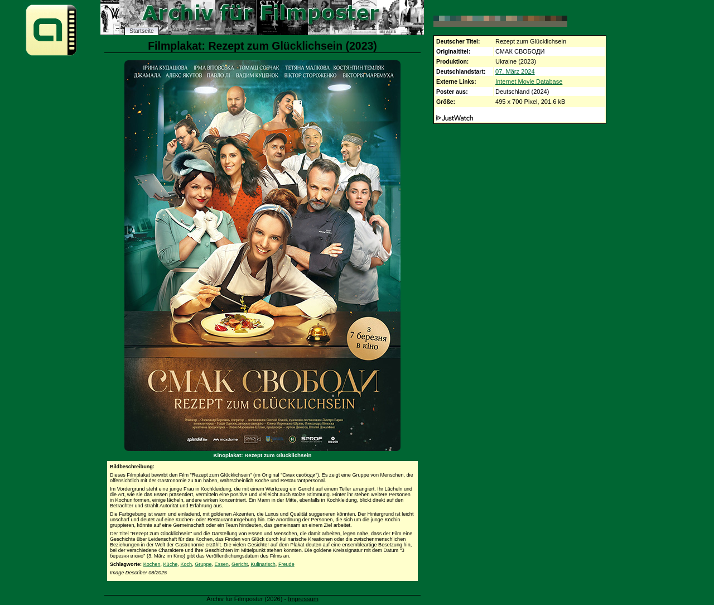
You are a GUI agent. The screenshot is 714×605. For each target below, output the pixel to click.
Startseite (141, 31)
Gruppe (203, 564)
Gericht (239, 564)
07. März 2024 (515, 71)
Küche (170, 564)
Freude (286, 564)
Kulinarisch (262, 564)
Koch (186, 564)
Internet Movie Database (528, 81)
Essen (222, 564)
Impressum (303, 599)
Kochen (152, 564)
